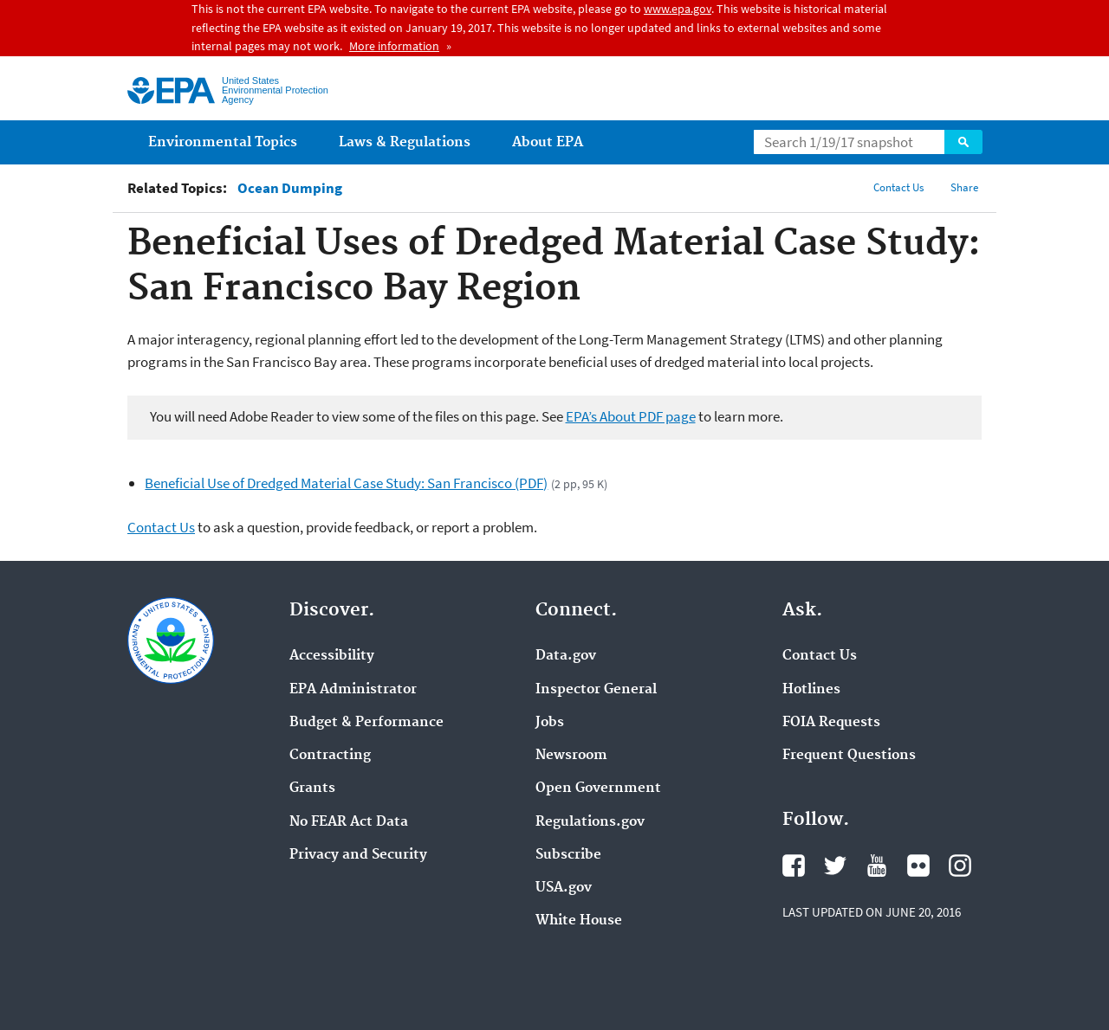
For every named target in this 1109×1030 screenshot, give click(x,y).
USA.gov (563, 888)
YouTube (877, 865)
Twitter (835, 865)
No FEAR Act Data (348, 822)
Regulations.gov (590, 822)
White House (578, 921)
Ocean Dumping (289, 188)
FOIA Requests (831, 723)
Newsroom (571, 755)
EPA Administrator (353, 690)
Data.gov (565, 656)
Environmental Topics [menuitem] (222, 142)
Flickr (918, 865)
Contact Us (898, 187)
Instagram (960, 865)
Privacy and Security (358, 855)
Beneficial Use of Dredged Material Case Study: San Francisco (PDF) (346, 482)
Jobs (549, 723)
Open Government (598, 788)
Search (963, 142)
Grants (312, 788)
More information (394, 46)
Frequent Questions (849, 755)
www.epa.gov (677, 8)
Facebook (793, 865)
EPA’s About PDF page (631, 416)
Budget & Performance (366, 723)
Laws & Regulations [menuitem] (404, 142)
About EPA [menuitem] (547, 142)
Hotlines (811, 690)
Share (964, 187)
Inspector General (596, 690)
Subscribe (568, 855)
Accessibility (331, 656)
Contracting (330, 755)
